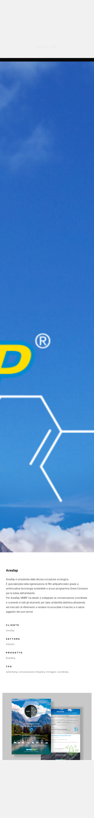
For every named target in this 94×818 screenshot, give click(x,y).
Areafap (10, 630)
